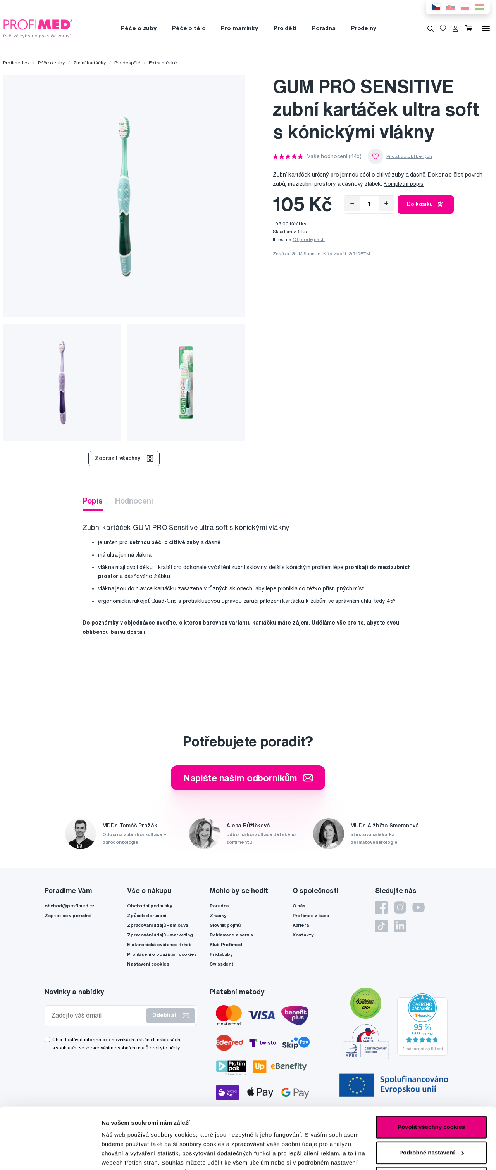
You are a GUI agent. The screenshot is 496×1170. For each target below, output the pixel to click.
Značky (218, 915)
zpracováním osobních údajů (116, 1047)
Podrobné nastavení (130, 1154)
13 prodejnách (309, 239)
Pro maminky (239, 28)
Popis (92, 501)
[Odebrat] (352, 203)
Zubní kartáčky (89, 62)
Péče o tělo (188, 28)
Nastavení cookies (148, 963)
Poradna (324, 28)
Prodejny (363, 28)
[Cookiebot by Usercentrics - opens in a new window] (50, 1155)
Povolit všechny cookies (431, 1069)
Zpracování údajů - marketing (160, 934)
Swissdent (222, 963)
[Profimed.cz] (38, 28)
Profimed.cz (16, 62)
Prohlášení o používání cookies (162, 954)
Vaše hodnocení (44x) (334, 156)
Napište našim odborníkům (248, 777)
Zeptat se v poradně (68, 915)
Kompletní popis (404, 184)
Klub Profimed (226, 944)
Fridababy (221, 954)
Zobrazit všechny (124, 458)
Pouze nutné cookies (431, 1120)
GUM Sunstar (305, 253)
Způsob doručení (146, 915)
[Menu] (485, 28)
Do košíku (425, 204)
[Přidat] (386, 203)
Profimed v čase (311, 915)
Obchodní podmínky (149, 905)
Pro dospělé (127, 62)
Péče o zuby (138, 28)
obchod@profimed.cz (70, 905)
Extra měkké (162, 62)
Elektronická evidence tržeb (159, 944)
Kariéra (301, 925)
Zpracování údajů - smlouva (157, 925)
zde (107, 1133)
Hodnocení (134, 501)
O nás (299, 905)
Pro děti (285, 28)
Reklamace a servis (231, 934)
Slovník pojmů (225, 925)
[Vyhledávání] (430, 28)
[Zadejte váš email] (97, 1015)
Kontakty (303, 934)
